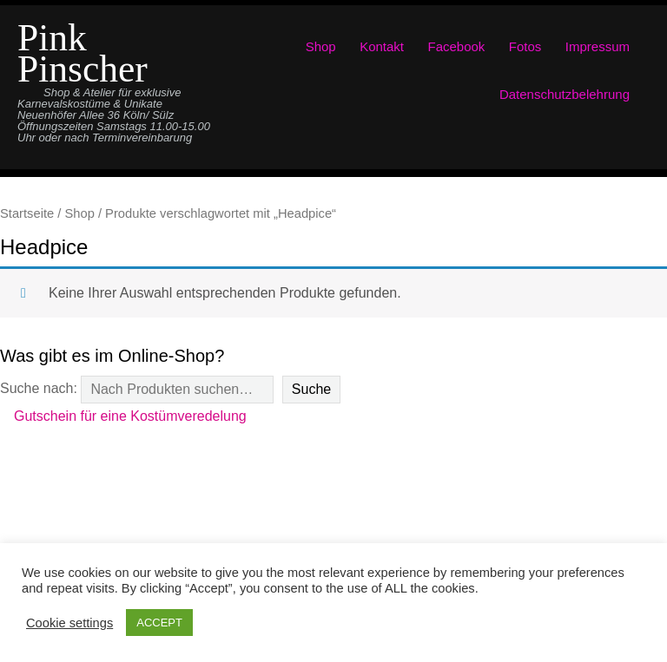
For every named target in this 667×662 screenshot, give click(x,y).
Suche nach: (38, 388)
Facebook (456, 46)
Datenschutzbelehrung (564, 94)
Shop (321, 46)
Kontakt (382, 46)
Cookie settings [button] (69, 623)
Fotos (525, 46)
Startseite (27, 213)
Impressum (597, 46)
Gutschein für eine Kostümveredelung (130, 416)
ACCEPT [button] (159, 622)
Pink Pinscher (82, 52)
